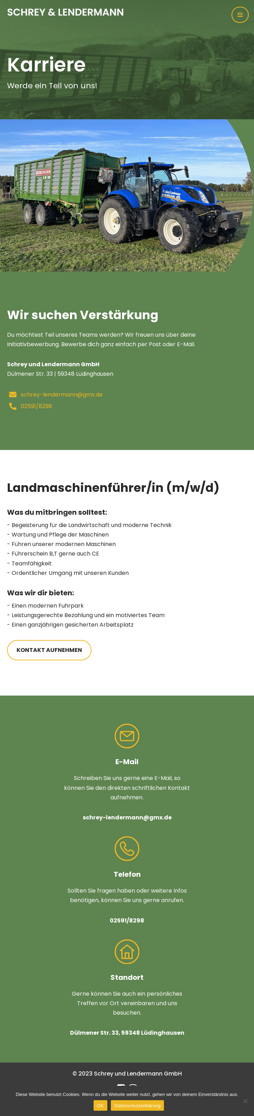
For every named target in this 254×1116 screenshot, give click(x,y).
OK (100, 1105)
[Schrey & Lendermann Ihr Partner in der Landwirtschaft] (70, 12)
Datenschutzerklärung (137, 1105)
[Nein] (245, 1100)
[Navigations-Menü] (240, 15)
